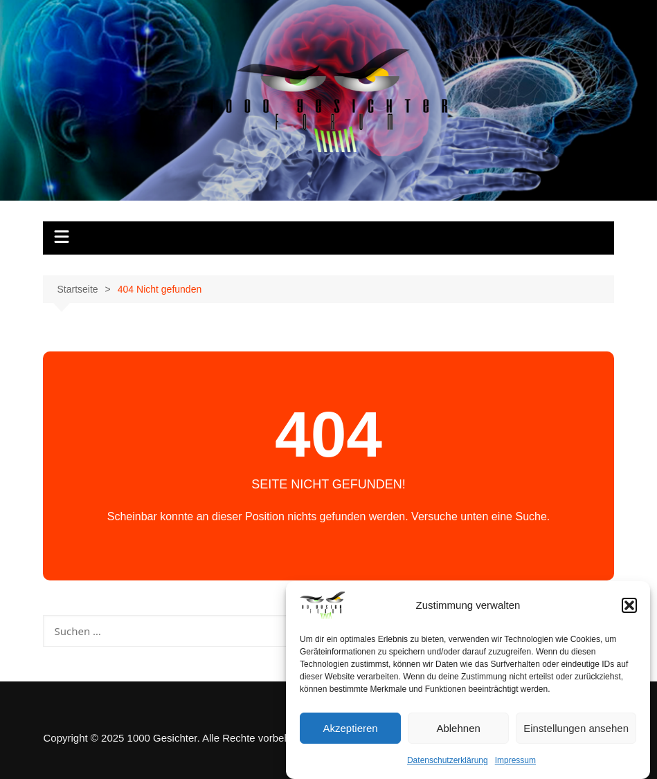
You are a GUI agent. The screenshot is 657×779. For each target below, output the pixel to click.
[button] (629, 607)
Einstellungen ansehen (576, 729)
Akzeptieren (350, 729)
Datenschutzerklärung (447, 762)
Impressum (515, 762)
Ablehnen (458, 729)
